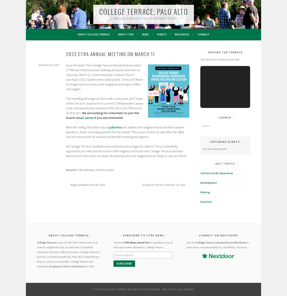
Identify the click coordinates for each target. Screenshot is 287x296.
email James (85, 118)
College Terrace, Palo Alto (143, 11)
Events (162, 34)
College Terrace (46, 242)
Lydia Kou (115, 127)
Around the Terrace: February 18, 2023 (165, 185)
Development (208, 182)
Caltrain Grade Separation (216, 173)
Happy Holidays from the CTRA (85, 185)
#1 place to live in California (66, 266)
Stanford (206, 202)
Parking (205, 192)
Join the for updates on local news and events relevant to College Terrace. (143, 245)
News (145, 34)
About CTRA (126, 34)
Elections (100, 170)
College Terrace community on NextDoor (221, 242)
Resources (182, 34)
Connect (203, 34)
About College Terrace (94, 34)
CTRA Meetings (85, 170)
